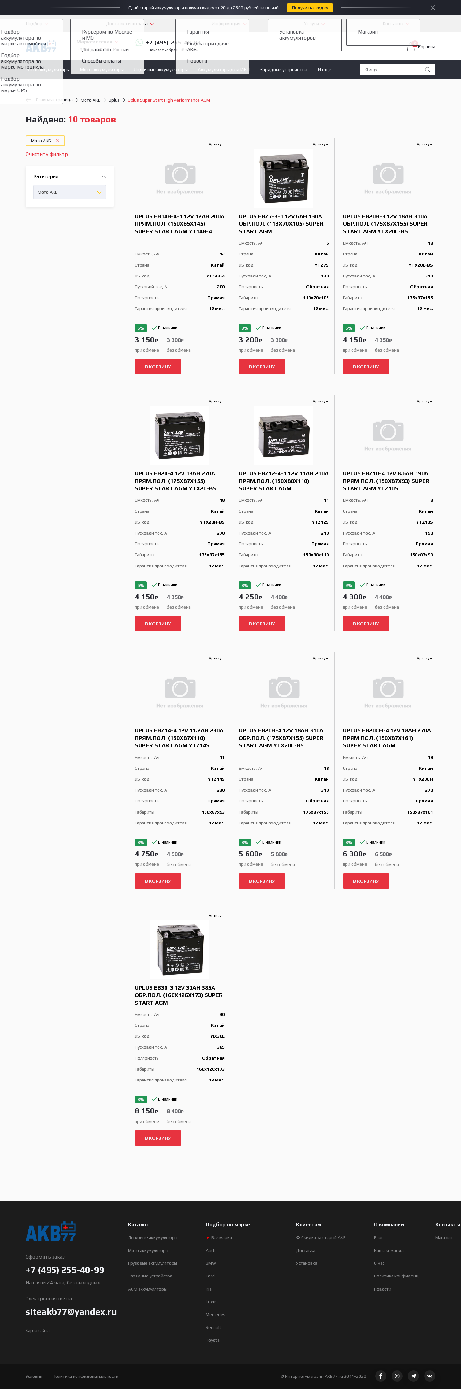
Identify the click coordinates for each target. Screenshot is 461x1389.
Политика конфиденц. (397, 1275)
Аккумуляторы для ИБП (224, 69)
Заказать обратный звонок (173, 50)
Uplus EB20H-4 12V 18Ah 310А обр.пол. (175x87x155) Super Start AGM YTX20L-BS (281, 738)
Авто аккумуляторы (47, 69)
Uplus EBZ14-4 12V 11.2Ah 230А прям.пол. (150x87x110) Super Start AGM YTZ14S (179, 738)
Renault (213, 1327)
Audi (210, 1250)
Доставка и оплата (127, 23)
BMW (211, 1263)
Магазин (443, 1237)
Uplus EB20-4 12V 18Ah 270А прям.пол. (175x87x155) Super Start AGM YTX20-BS (175, 481)
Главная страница (49, 99)
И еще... (326, 69)
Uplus (114, 100)
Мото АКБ (91, 100)
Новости (382, 1288)
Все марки (219, 1237)
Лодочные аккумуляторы (161, 69)
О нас (379, 1263)
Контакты (393, 23)
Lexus (212, 1301)
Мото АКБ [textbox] (48, 192)
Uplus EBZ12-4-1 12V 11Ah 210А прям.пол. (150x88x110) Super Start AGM (283, 481)
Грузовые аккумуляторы (152, 1263)
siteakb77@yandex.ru (71, 1312)
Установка (306, 1263)
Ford (210, 1275)
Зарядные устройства (283, 69)
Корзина (421, 46)
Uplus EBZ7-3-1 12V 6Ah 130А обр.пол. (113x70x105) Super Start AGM (281, 224)
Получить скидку (310, 7)
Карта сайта (38, 1330)
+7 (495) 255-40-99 (168, 42)
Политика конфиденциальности (85, 1376)
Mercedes (215, 1314)
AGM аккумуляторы (147, 1288)
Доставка (305, 1250)
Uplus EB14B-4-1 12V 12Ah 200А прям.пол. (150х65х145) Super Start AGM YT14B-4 (179, 224)
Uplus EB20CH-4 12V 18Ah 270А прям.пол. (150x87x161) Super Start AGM (387, 738)
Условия (34, 1376)
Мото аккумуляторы (102, 69)
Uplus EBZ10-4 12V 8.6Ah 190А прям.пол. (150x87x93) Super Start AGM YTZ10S (386, 481)
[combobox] (69, 192)
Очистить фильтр (47, 154)
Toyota (213, 1340)
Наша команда (389, 1250)
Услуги (311, 23)
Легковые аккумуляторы (152, 1237)
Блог (378, 1237)
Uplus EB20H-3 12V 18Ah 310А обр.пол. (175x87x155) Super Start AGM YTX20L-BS (385, 224)
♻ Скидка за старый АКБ (321, 1237)
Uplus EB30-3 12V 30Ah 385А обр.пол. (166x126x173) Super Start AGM (179, 995)
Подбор (34, 23)
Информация (225, 23)
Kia (209, 1288)
